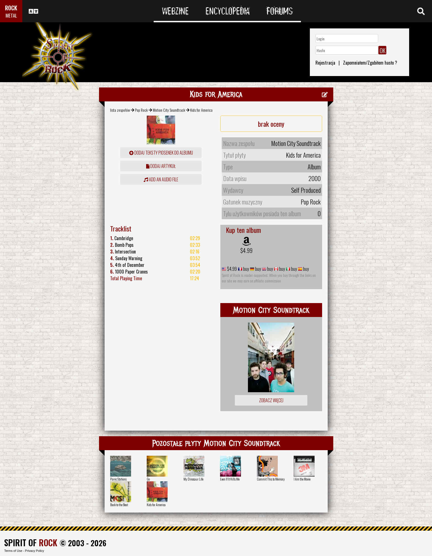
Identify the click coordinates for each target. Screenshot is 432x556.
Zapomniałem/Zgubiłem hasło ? (370, 62)
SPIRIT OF (30, 542)
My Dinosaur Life (193, 479)
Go (148, 479)
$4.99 (246, 250)
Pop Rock (141, 110)
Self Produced (306, 190)
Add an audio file (161, 179)
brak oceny (271, 124)
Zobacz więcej (271, 400)
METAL (11, 15)
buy (245, 268)
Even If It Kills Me (230, 479)
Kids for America (156, 504)
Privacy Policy (34, 550)
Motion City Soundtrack (169, 110)
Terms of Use (13, 550)
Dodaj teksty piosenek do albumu (161, 152)
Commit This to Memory (271, 479)
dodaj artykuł (161, 166)
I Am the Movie (302, 479)
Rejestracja (325, 62)
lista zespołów (120, 110)
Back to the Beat (119, 504)
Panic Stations (118, 479)
